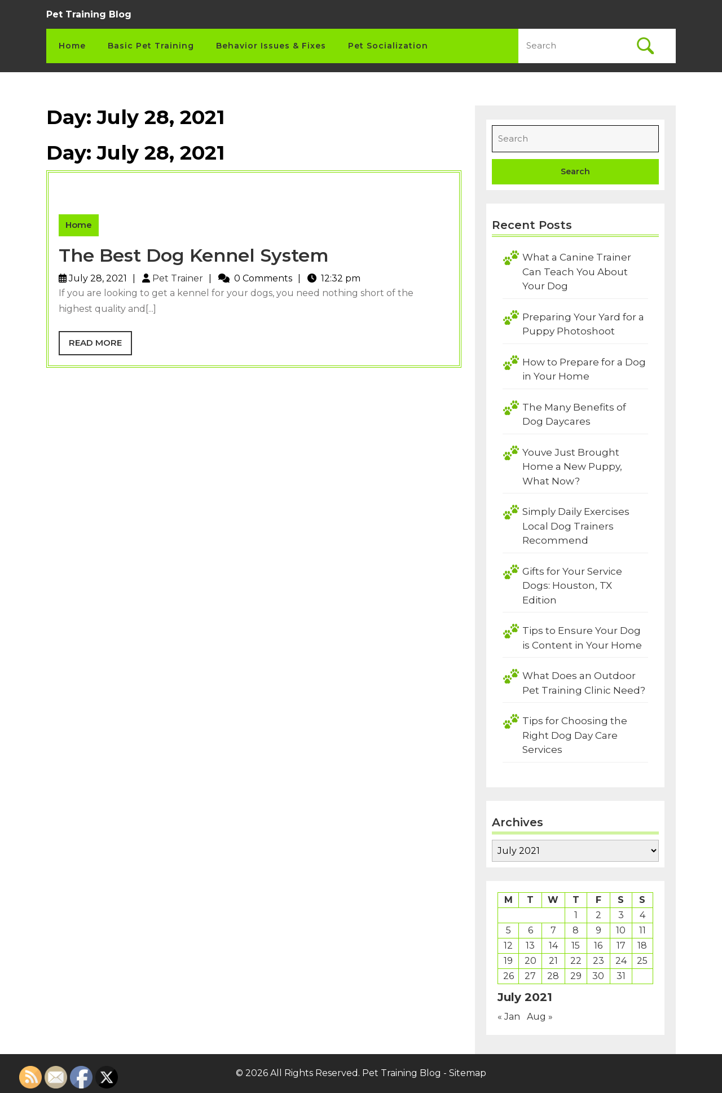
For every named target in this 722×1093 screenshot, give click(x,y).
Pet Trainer (177, 278)
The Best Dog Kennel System (194, 255)
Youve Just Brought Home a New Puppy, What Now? (572, 467)
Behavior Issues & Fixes (271, 46)
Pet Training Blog (88, 14)
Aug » (540, 1016)
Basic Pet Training (151, 46)
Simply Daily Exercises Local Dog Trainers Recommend (575, 526)
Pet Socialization (388, 46)
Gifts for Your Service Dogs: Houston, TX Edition (572, 586)
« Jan (509, 1016)
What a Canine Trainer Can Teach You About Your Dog (576, 272)
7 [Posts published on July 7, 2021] (553, 930)
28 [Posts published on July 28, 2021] (553, 976)
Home (72, 46)
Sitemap (467, 1073)
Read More (100, 345)
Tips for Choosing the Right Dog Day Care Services (574, 735)
